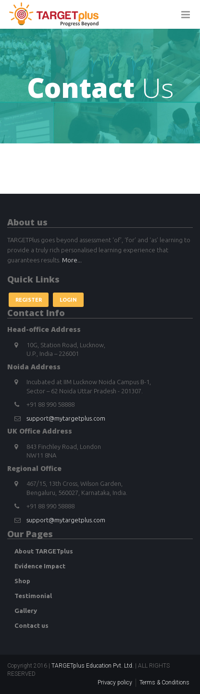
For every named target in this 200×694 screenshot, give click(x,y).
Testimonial (33, 595)
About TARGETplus (43, 551)
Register (28, 300)
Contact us (31, 625)
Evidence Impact (39, 566)
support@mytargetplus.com (65, 418)
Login (68, 300)
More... (72, 260)
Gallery (25, 610)
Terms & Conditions (164, 682)
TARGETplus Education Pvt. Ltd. (92, 665)
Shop (22, 580)
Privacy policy (115, 682)
